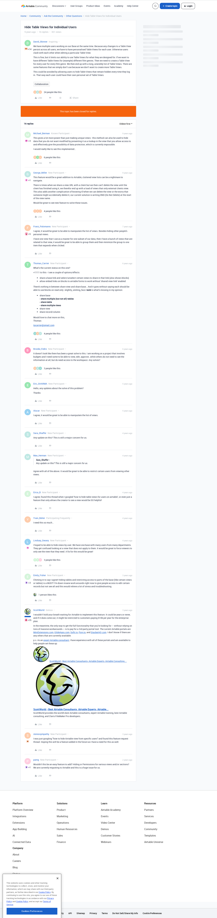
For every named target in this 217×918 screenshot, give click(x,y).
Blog (15, 867)
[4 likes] (46, 211)
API (70, 913)
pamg (36, 759)
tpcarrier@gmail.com (43, 325)
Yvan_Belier (39, 518)
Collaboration (41, 84)
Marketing (62, 816)
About (16, 854)
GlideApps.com (61, 632)
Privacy (93, 913)
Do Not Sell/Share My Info (125, 913)
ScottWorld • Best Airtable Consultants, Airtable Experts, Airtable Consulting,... (88, 661)
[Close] (57, 893)
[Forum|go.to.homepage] (35, 6)
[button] (170, 6)
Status (16, 874)
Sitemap (81, 913)
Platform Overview (23, 810)
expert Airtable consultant (56, 640)
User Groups (76, 5)
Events (107, 5)
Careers (17, 861)
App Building (20, 829)
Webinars (106, 842)
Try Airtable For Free (24, 886)
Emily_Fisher (39, 575)
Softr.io (74, 632)
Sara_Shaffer (39, 433)
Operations (63, 822)
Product (61, 810)
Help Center (132, 5)
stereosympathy (41, 734)
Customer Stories (110, 835)
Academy (118, 5)
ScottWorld (38, 610)
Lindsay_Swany (41, 540)
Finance (61, 842)
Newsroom (19, 880)
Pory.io (82, 632)
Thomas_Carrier (41, 263)
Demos (105, 829)
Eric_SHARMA (40, 383)
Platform (18, 803)
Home (23, 15)
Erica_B (37, 492)
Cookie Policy (45, 907)
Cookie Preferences (152, 913)
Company (18, 848)
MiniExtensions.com (43, 632)
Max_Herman (39, 455)
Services (149, 816)
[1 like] (44, 594)
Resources (150, 803)
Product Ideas (93, 5)
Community (35, 15)
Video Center (108, 822)
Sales (60, 835)
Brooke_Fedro (40, 348)
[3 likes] (46, 368)
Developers (150, 822)
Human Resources (67, 829)
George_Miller (40, 172)
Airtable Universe (153, 842)
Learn (104, 803)
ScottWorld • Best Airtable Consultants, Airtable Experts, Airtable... (71, 709)
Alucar (36, 410)
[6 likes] (46, 157)
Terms (105, 913)
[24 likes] (47, 92)
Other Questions (74, 15)
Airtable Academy (111, 810)
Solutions (62, 803)
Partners (149, 810)
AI (14, 835)
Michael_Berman (41, 133)
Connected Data (22, 842)
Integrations (19, 816)
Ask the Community (53, 15)
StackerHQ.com (98, 632)
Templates (150, 835)
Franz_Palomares (42, 226)
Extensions (19, 822)
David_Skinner (40, 41)
